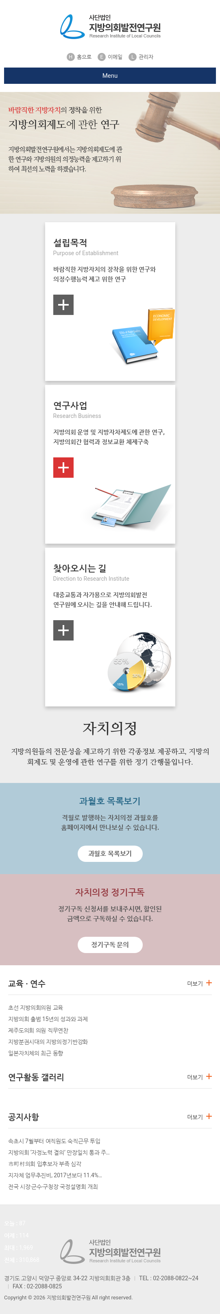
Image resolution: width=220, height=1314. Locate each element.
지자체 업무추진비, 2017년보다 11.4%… (55, 1175)
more (63, 305)
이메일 (110, 57)
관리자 (141, 57)
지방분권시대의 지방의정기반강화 (48, 1042)
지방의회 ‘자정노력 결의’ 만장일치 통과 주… (59, 1152)
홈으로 (79, 57)
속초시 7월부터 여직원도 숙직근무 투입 (54, 1141)
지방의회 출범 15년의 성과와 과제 (48, 1019)
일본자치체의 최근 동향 (35, 1053)
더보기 (195, 983)
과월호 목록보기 (110, 853)
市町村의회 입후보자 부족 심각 (44, 1164)
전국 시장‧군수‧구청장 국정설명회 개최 (53, 1186)
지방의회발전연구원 (110, 26)
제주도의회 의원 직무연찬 (38, 1030)
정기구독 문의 (110, 945)
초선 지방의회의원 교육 (35, 1007)
